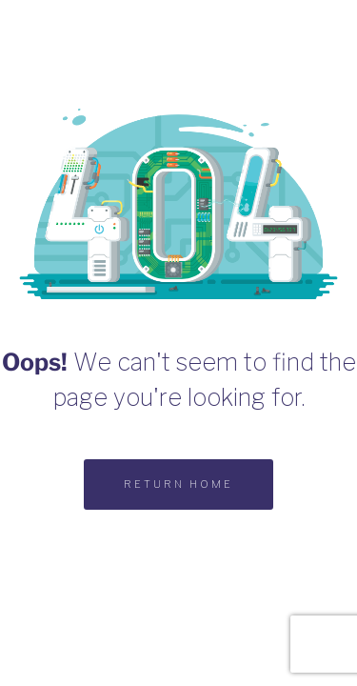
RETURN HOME (178, 484)
